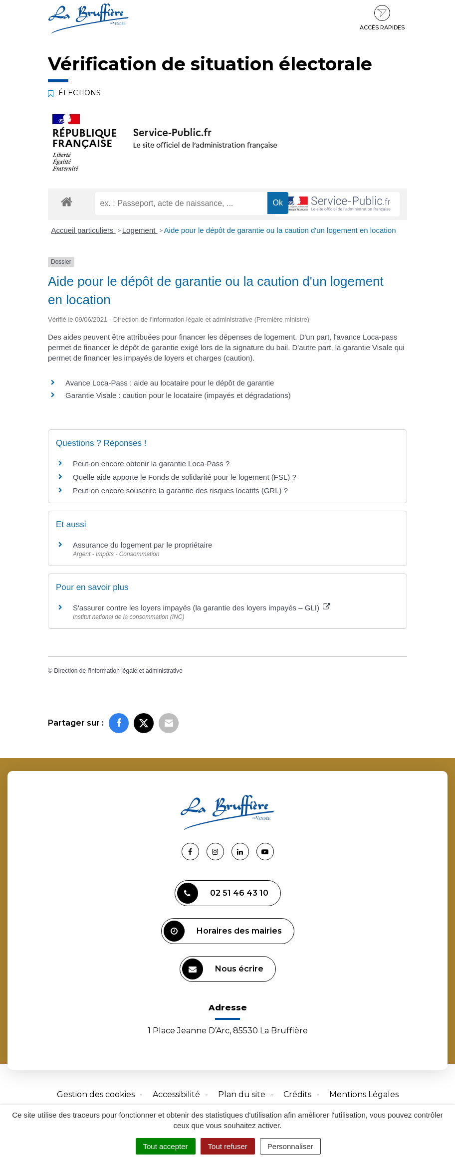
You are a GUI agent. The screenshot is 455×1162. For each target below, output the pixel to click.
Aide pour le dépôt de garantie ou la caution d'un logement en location (280, 230)
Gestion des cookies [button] (96, 1094)
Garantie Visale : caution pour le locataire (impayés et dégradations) (178, 395)
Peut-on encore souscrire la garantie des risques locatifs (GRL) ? (180, 490)
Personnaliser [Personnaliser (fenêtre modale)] (290, 1146)
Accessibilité (176, 1094)
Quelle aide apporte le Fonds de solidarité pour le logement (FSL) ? (184, 477)
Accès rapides (382, 18)
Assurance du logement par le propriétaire (142, 545)
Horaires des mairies (223, 931)
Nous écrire (222, 969)
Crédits (297, 1094)
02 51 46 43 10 (222, 893)
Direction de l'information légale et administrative (118, 670)
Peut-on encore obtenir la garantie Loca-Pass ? (151, 463)
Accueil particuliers (83, 230)
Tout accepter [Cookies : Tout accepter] (165, 1146)
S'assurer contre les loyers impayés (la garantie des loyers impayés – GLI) (201, 607)
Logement (140, 230)
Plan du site (241, 1094)
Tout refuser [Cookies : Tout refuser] (227, 1146)
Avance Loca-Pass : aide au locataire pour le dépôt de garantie (169, 383)
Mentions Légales (364, 1094)
